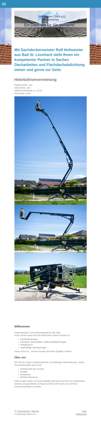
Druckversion (22, 411)
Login (84, 411)
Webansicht (81, 414)
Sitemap (35, 411)
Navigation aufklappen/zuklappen (50, 4)
